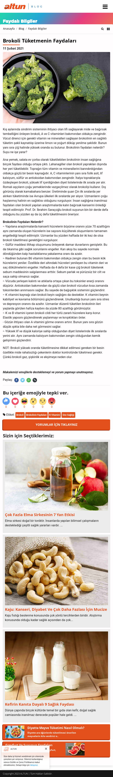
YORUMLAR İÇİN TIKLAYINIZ (56, 425)
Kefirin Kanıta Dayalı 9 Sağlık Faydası (39, 704)
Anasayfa (9, 28)
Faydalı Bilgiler (37, 28)
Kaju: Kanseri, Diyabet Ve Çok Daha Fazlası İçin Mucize (56, 609)
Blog (21, 28)
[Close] (46, 748)
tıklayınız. (34, 765)
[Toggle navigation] (105, 7)
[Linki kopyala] (35, 380)
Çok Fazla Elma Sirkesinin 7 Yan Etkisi (40, 514)
